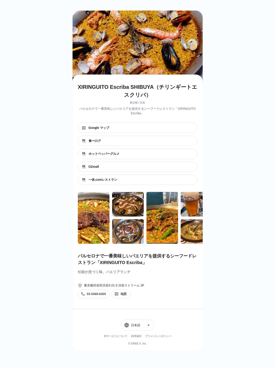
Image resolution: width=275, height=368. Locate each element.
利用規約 (136, 336)
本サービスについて (115, 336)
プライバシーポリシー (158, 336)
